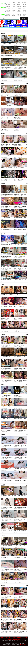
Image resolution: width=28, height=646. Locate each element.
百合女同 (19, 15)
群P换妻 (13, 10)
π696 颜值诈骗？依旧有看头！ (7, 294)
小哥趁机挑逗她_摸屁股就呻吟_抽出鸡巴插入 (10, 43)
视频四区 (3, 14)
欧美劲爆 (24, 2)
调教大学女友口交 (4, 557)
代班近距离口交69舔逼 (19, 406)
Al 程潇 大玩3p (17, 117)
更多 (27, 33)
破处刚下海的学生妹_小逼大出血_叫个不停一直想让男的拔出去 (13, 569)
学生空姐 (24, 15)
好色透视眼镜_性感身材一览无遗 (7, 530)
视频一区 (3, 3)
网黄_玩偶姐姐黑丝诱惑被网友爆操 (8, 519)
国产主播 (13, 2)
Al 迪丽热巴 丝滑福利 (5, 94)
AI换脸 (19, 10)
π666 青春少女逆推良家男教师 (7, 329)
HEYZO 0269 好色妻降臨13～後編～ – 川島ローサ (11, 155)
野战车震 (8, 15)
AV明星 (24, 6)
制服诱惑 (13, 6)
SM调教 (13, 15)
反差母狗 (8, 14)
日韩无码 (8, 2)
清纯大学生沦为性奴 (18, 580)
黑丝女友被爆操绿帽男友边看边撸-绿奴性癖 (9, 217)
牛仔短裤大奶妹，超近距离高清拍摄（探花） (10, 406)
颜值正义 (13, 14)
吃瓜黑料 (8, 11)
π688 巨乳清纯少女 (18, 294)
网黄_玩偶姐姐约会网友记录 (20, 519)
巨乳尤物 (8, 8)
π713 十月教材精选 (18, 318)
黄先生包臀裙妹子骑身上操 (6, 395)
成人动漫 (8, 4)
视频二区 (3, 7)
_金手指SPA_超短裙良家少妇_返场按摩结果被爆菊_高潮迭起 (13, 55)
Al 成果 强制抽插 (4, 129)
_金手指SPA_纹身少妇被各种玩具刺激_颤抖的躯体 (11, 67)
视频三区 (3, 11)
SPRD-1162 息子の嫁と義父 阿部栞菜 (8, 619)
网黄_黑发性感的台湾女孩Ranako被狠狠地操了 (10, 495)
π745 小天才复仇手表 (5, 318)
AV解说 (24, 10)
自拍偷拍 (13, 4)
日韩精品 (19, 2)
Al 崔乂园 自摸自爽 (4, 117)
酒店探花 (13, 11)
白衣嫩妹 (16, 395)
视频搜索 (24, 18)
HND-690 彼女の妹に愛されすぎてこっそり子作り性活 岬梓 (13, 596)
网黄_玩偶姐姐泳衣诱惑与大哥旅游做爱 (9, 507)
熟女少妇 (19, 14)
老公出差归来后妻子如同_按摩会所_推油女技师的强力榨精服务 (13, 78)
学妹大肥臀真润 (4, 580)
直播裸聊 (19, 11)
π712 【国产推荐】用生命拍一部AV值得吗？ (10, 306)
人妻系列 (8, 6)
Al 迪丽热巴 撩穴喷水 (18, 94)
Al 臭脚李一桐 (17, 129)
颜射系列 (13, 8)
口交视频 (19, 8)
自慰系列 (8, 10)
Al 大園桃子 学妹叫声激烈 (6, 105)
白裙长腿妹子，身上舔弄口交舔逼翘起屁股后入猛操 (11, 418)
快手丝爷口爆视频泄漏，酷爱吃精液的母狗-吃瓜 (10, 356)
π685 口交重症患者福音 (19, 306)
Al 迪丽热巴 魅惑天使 (18, 105)
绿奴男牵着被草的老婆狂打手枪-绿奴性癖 (9, 229)
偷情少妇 (24, 4)
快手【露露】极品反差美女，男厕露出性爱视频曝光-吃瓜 (12, 368)
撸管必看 (24, 11)
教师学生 (24, 8)
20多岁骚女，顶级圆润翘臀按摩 (7, 430)
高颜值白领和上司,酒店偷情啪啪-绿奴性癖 (9, 194)
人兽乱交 (24, 14)
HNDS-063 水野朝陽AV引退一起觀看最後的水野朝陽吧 (12, 607)
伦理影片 (19, 4)
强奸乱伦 (19, 6)
